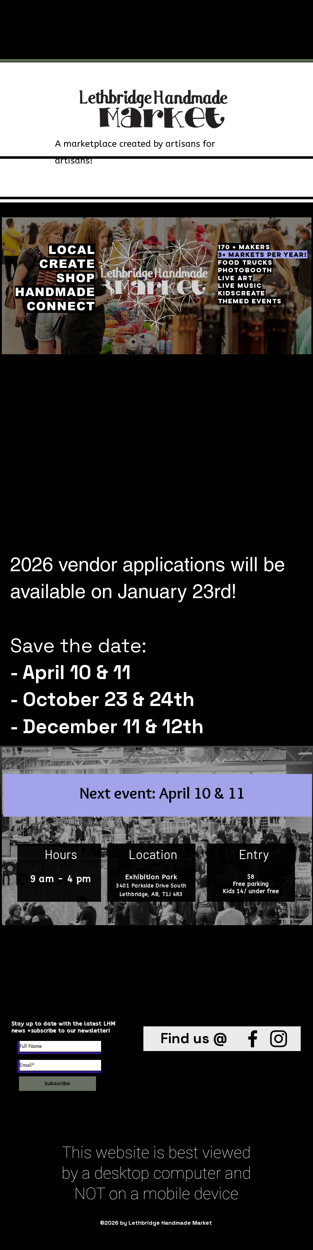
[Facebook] (252, 1038)
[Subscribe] (57, 1083)
